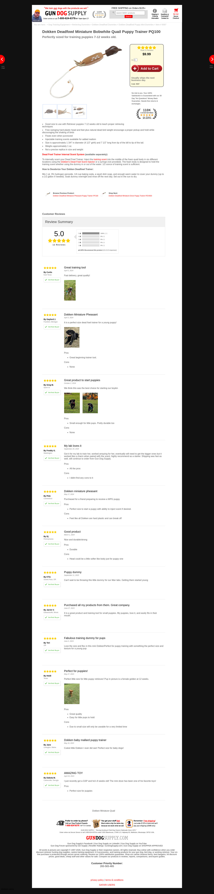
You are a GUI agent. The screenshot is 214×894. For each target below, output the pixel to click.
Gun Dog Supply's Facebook (80, 843)
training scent (100, 159)
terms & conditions (114, 880)
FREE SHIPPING (120, 8)
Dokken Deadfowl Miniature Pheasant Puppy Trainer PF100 (75, 196)
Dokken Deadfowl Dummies (104, 25)
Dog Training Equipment (59, 25)
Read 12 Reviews (146, 50)
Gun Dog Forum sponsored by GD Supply (69, 846)
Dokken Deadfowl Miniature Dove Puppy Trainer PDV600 (130, 196)
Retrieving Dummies (81, 25)
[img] (146, 47)
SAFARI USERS (107, 885)
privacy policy (97, 880)
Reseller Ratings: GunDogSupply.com (105, 846)
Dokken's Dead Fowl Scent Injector (78, 162)
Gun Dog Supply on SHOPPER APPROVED (143, 846)
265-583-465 (107, 866)
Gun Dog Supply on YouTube (134, 843)
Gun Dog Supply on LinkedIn (106, 843)
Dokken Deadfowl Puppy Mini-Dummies (136, 25)
